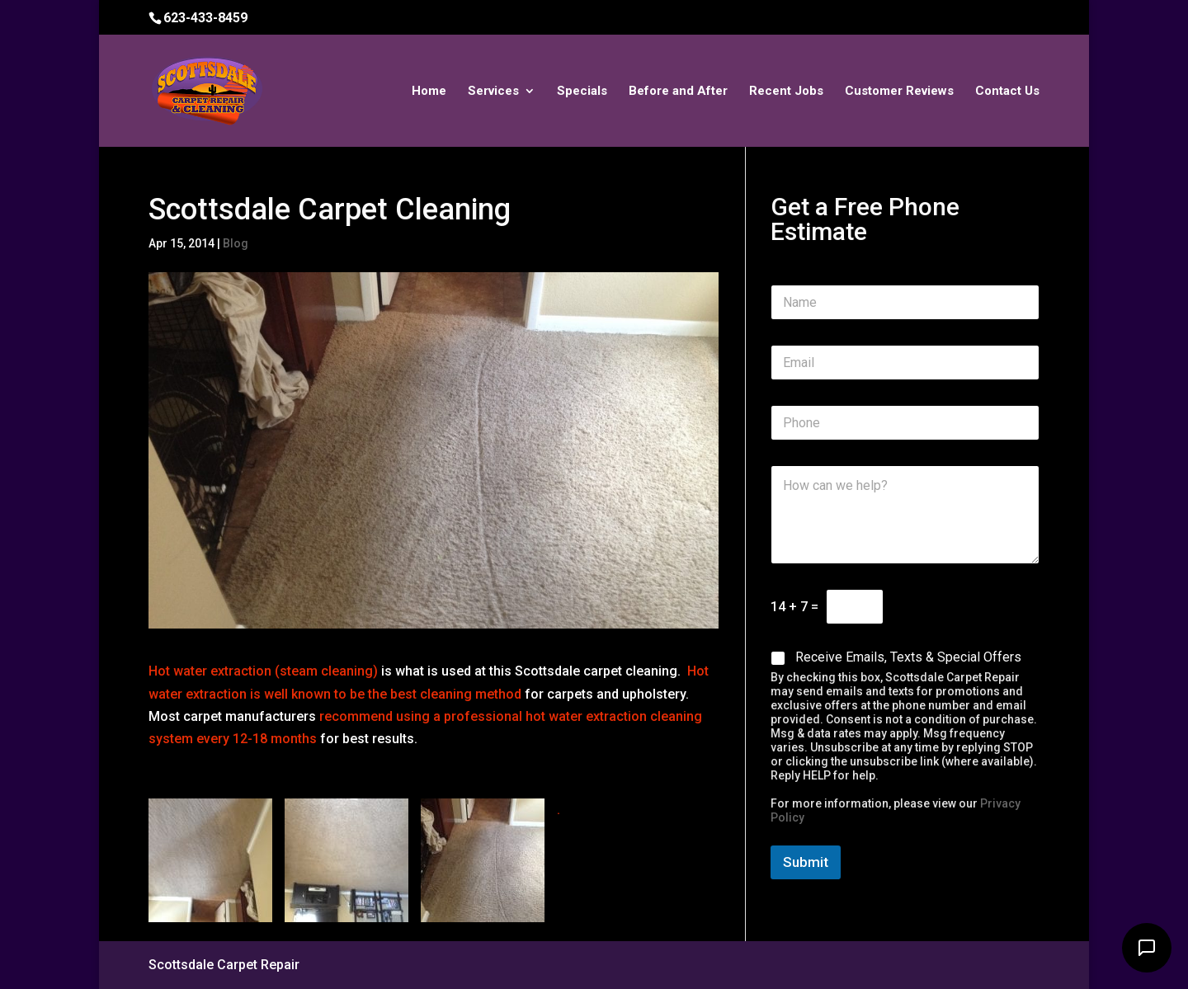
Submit (805, 862)
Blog (235, 243)
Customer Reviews (899, 91)
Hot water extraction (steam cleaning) (263, 671)
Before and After (678, 91)
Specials (582, 91)
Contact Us (1007, 91)
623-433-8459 (205, 18)
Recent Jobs (786, 91)
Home (429, 91)
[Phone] (905, 422)
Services (493, 91)
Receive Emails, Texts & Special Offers (908, 657)
